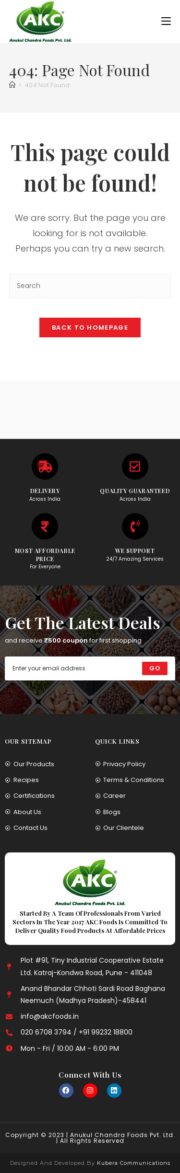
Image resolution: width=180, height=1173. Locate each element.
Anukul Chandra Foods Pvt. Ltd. (122, 1135)
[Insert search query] (90, 286)
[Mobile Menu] (166, 21)
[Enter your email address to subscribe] (90, 668)
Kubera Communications (132, 1163)
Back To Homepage (90, 327)
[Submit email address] (155, 668)
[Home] (12, 85)
